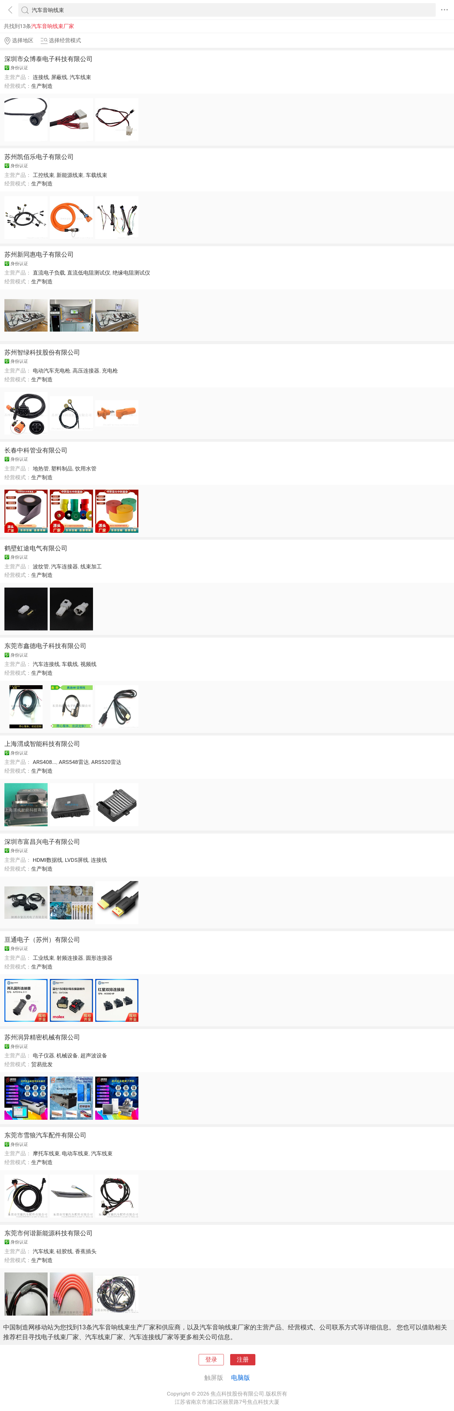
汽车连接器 (64, 566)
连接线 (41, 77)
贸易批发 (42, 1064)
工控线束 (43, 175)
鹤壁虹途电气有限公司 (35, 548)
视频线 (88, 664)
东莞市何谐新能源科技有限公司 (48, 1233)
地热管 (41, 468)
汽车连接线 (46, 664)
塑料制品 (62, 468)
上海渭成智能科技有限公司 (42, 744)
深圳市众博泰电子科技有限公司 (48, 59)
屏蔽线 (59, 77)
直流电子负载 (49, 273)
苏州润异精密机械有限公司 (42, 1037)
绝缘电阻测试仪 (131, 273)
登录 (211, 1359)
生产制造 (42, 86)
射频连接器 (69, 958)
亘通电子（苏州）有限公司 (42, 939)
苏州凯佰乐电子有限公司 (39, 157)
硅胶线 (64, 1251)
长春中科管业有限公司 (35, 450)
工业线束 (43, 958)
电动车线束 (75, 1153)
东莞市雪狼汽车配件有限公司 (45, 1135)
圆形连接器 (99, 958)
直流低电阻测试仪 (88, 273)
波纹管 (41, 566)
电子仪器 (43, 1055)
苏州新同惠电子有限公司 (39, 254)
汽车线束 (80, 77)
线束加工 (91, 566)
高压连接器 (86, 370)
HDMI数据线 (47, 860)
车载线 (70, 664)
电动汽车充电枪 (51, 370)
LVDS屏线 (76, 860)
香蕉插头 (85, 1251)
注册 (243, 1359)
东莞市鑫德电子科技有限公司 (45, 646)
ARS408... (44, 762)
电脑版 (240, 1377)
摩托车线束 (46, 1153)
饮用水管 (85, 468)
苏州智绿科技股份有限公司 (42, 352)
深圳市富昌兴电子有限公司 (42, 841)
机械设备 (67, 1055)
